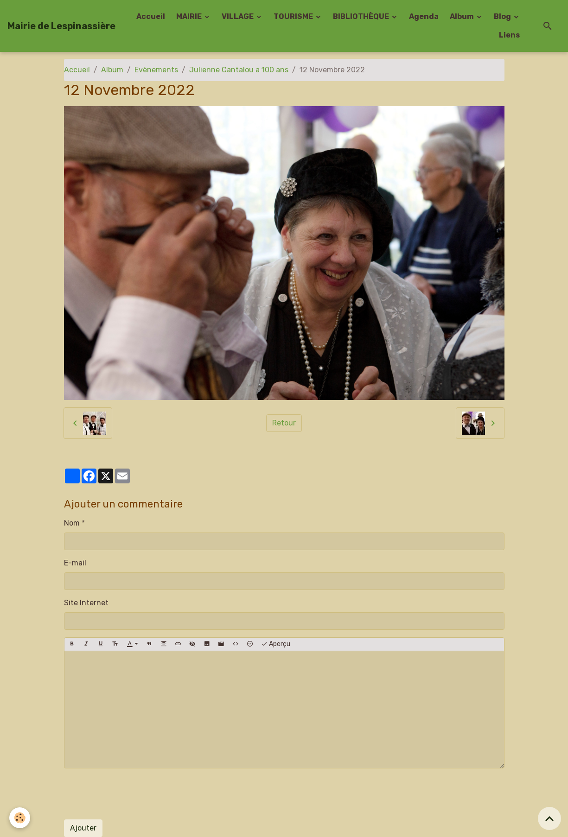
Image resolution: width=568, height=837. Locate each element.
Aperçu (275, 644)
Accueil (150, 16)
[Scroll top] (549, 818)
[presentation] (134, 794)
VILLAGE (238, 16)
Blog (503, 16)
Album (462, 16)
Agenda (424, 16)
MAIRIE (189, 16)
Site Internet (86, 602)
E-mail (75, 562)
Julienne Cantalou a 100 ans (238, 69)
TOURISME (294, 16)
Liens (509, 35)
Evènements (156, 69)
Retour (284, 422)
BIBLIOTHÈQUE (361, 16)
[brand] (61, 26)
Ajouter (83, 828)
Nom (72, 523)
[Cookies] (19, 817)
